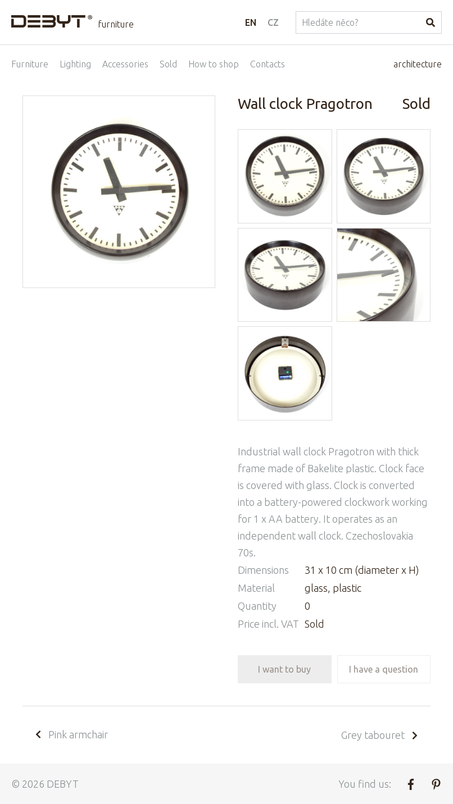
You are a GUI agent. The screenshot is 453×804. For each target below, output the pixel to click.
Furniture (29, 64)
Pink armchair (71, 734)
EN (250, 22)
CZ (273, 22)
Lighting (75, 64)
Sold (168, 64)
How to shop (213, 64)
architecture (417, 64)
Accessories (125, 64)
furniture (116, 24)
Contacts (267, 64)
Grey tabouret (380, 735)
